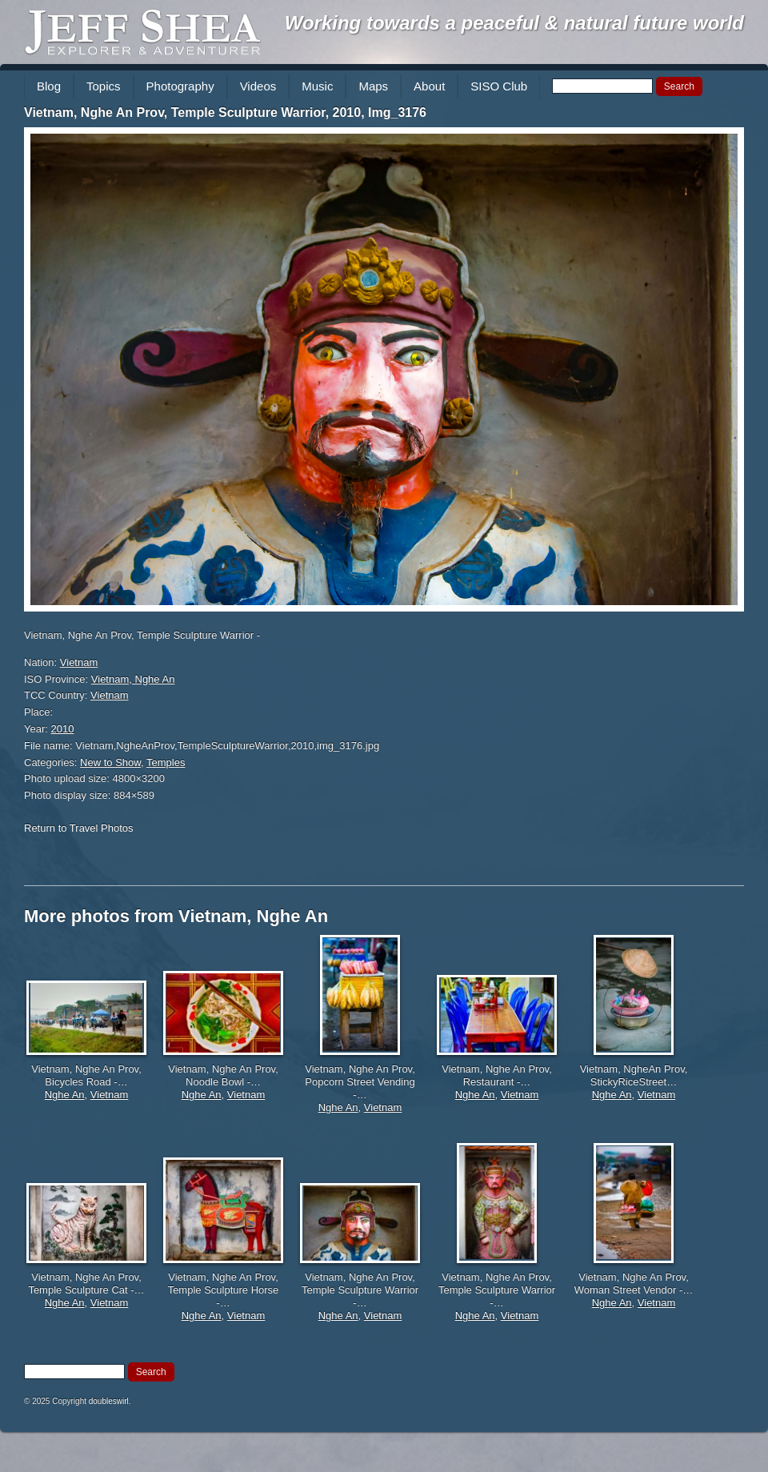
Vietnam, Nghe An (133, 679)
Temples (165, 762)
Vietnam (79, 662)
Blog (49, 86)
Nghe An (65, 1095)
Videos (258, 86)
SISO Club (498, 86)
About (429, 86)
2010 (62, 729)
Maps (373, 86)
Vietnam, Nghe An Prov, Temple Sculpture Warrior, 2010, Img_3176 (225, 112)
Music (317, 86)
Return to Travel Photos (79, 828)
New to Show (110, 762)
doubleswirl (109, 1401)
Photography (180, 86)
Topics (103, 86)
